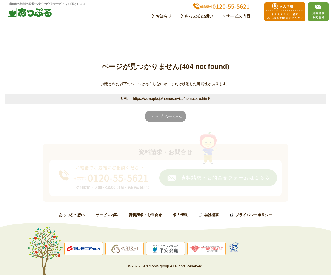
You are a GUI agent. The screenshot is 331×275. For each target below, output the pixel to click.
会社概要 (211, 215)
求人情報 (180, 215)
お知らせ (163, 16)
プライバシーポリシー (253, 215)
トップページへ (165, 116)
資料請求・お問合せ (145, 215)
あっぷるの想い (198, 16)
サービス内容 (238, 16)
